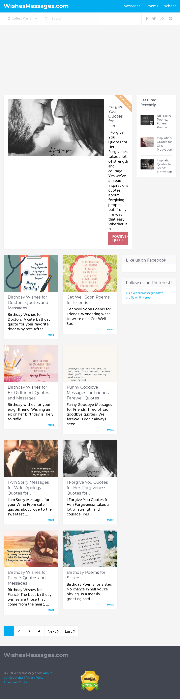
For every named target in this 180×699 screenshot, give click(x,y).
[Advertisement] (90, 65)
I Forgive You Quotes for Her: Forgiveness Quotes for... (87, 488)
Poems (152, 6)
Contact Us (26, 682)
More (52, 335)
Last (70, 631)
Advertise (10, 682)
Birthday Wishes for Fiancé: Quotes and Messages (27, 578)
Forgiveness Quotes (120, 238)
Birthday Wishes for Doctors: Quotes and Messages (28, 302)
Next (53, 631)
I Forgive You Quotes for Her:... (115, 113)
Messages (131, 6)
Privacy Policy (34, 677)
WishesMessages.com (36, 6)
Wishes (170, 6)
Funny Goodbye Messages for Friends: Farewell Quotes (88, 392)
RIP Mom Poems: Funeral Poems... (164, 121)
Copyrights (16, 677)
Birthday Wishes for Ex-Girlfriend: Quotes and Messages (28, 392)
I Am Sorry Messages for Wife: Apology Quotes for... (28, 488)
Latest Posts (19, 19)
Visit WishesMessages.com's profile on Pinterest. (144, 295)
